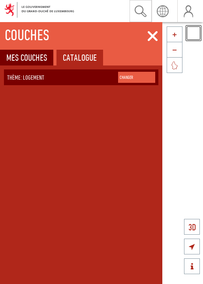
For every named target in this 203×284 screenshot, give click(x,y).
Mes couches (26, 57)
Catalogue (80, 57)
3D (192, 227)
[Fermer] (153, 36)
